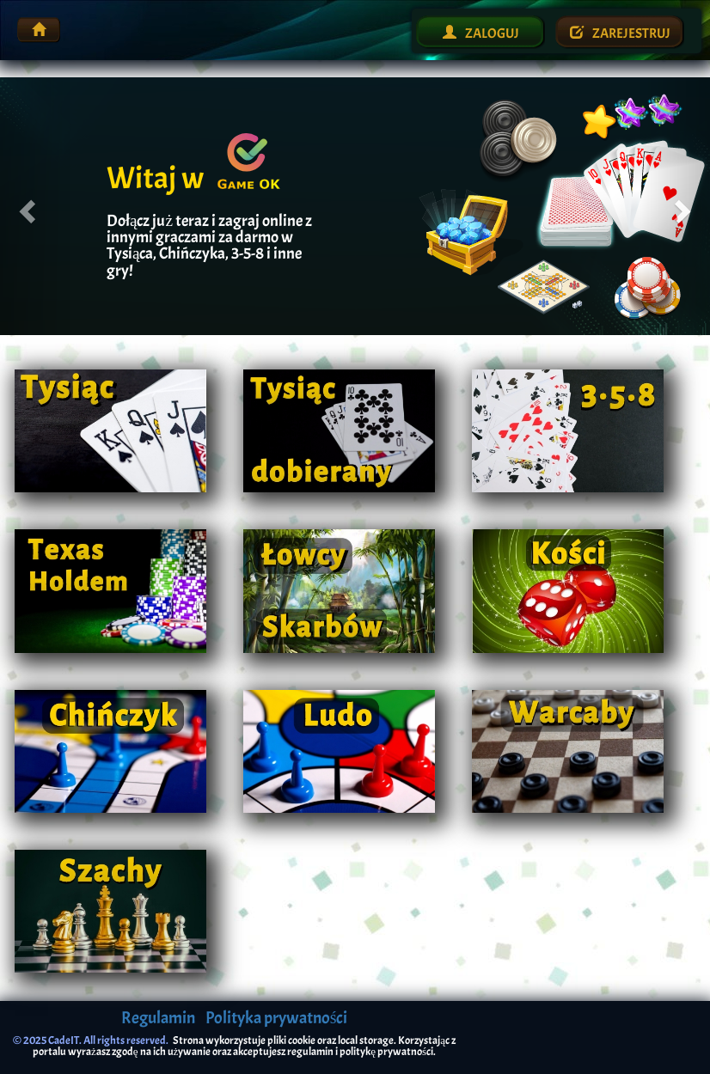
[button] (35, 206)
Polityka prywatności (276, 1017)
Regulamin (158, 1017)
